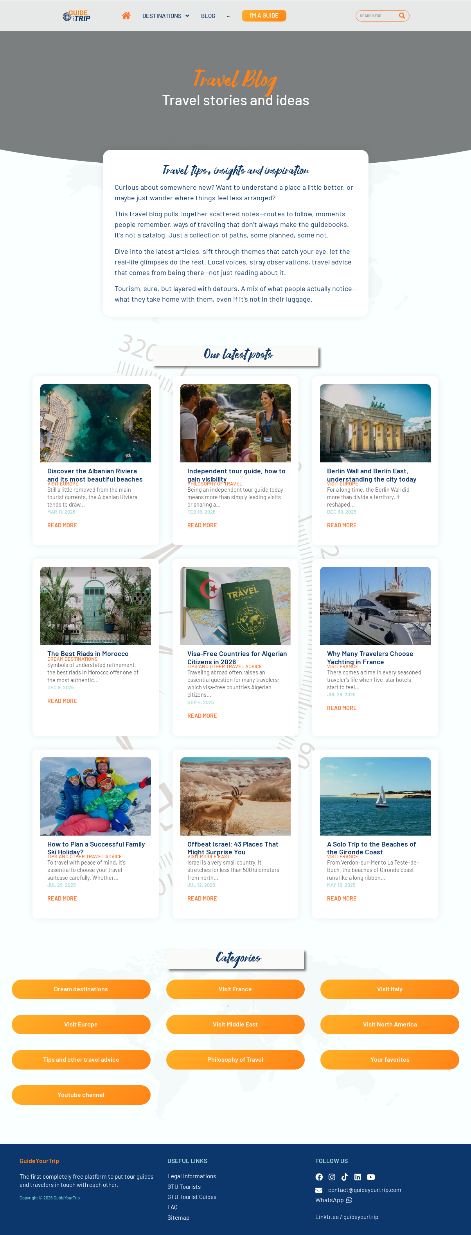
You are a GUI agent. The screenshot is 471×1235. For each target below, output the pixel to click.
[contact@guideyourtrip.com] (318, 1190)
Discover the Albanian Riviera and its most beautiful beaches (95, 474)
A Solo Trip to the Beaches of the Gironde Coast (371, 848)
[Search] (402, 16)
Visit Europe (63, 483)
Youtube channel (81, 1094)
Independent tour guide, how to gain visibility (236, 474)
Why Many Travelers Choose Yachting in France (370, 657)
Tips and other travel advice (224, 666)
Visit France (342, 666)
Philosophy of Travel (214, 483)
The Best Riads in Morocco (88, 653)
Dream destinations (72, 659)
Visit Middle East (208, 856)
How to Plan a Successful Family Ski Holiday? (96, 848)
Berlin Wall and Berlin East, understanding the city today (372, 474)
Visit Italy (390, 988)
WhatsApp (333, 1199)
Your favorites (390, 1059)
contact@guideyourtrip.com (364, 1189)
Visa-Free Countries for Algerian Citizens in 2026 (237, 657)
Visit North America (390, 1024)
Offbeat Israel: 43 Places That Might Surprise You (233, 848)
